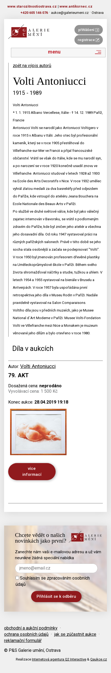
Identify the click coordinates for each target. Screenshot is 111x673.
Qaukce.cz (98, 659)
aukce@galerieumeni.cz (70, 13)
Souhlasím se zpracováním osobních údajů (53, 581)
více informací (31, 471)
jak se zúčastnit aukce (75, 634)
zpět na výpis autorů (32, 65)
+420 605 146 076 (34, 13)
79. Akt (18, 375)
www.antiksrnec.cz (75, 6)
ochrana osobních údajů (26, 634)
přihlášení (88, 30)
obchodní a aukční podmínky (31, 628)
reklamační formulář (22, 640)
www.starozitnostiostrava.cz (32, 6)
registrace (88, 40)
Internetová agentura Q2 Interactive (59, 659)
